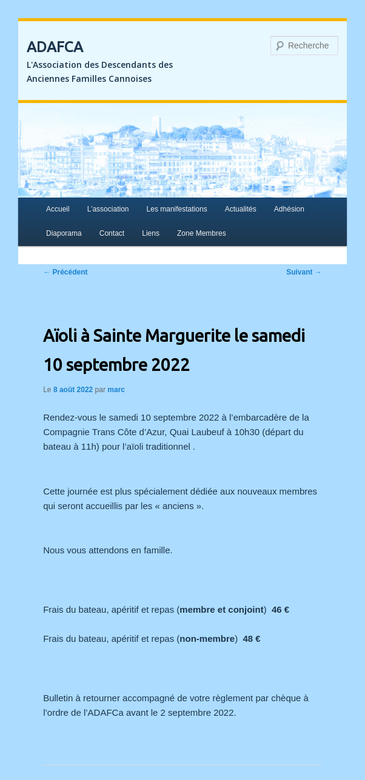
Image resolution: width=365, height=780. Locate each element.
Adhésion (289, 209)
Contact (111, 233)
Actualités (240, 209)
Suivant (304, 272)
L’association (108, 209)
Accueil (58, 209)
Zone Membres (201, 233)
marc (116, 389)
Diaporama (64, 233)
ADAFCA (55, 47)
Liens (150, 233)
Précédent (65, 272)
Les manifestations (177, 209)
